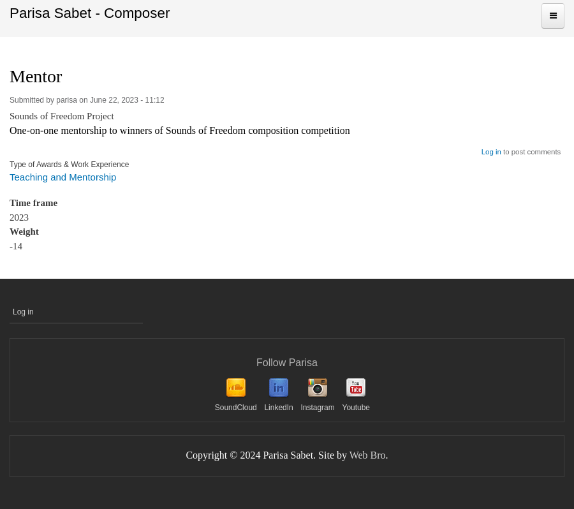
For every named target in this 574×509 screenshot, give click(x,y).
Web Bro (368, 455)
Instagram (317, 407)
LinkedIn (278, 407)
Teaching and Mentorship (63, 177)
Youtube (356, 407)
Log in (491, 152)
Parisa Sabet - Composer (90, 13)
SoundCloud (236, 407)
